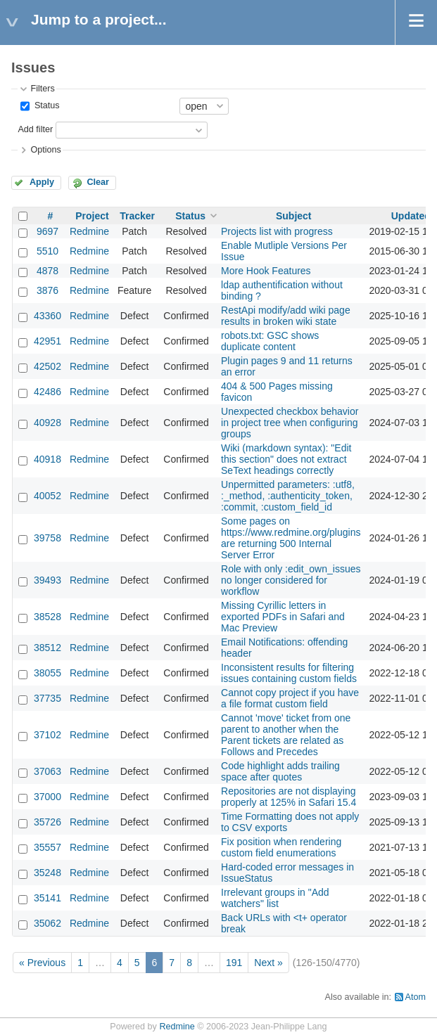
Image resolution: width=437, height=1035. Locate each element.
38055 (47, 673)
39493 (47, 580)
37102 (47, 734)
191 (234, 962)
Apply (42, 182)
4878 (47, 270)
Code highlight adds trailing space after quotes (280, 771)
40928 (47, 422)
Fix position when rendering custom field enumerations (281, 847)
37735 (47, 698)
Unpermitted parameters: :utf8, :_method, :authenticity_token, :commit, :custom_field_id (288, 496)
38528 (47, 616)
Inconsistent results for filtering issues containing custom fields (289, 673)
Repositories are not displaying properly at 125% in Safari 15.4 (288, 796)
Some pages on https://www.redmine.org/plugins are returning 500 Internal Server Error (290, 537)
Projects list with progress (277, 231)
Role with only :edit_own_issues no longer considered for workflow (290, 580)
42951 (47, 341)
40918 (47, 459)
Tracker (137, 215)
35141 (47, 898)
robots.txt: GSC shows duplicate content (270, 341)
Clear (98, 182)
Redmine (89, 231)
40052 (47, 495)
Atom (415, 997)
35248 (47, 872)
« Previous (42, 962)
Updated (411, 215)
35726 (47, 822)
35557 (47, 847)
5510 (47, 251)
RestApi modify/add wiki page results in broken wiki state (285, 315)
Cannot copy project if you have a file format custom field (290, 698)
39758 (47, 538)
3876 (47, 290)
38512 (47, 647)
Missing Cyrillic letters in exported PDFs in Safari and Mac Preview (283, 617)
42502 (47, 366)
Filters (42, 89)
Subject (294, 215)
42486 (47, 391)
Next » (268, 962)
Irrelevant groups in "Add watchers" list (275, 898)
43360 (47, 315)
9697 (47, 231)
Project (91, 215)
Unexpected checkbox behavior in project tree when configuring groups (289, 422)
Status (45, 105)
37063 (47, 771)
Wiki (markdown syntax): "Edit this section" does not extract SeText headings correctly (286, 459)
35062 (47, 923)
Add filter (35, 129)
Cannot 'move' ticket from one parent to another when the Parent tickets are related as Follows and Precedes (285, 734)
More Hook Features (266, 270)
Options (45, 150)
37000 (47, 796)
